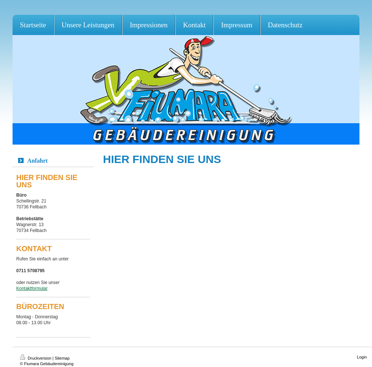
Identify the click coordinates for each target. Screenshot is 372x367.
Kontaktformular (31, 288)
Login (362, 357)
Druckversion (36, 358)
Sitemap (62, 358)
